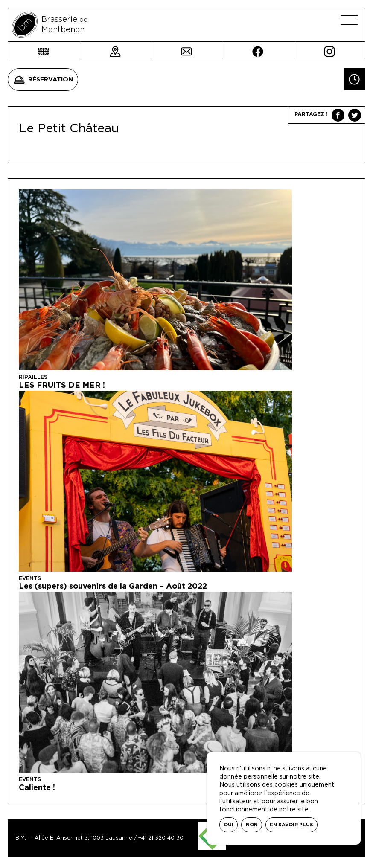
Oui (228, 824)
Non (252, 824)
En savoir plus (291, 824)
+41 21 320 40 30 (161, 838)
